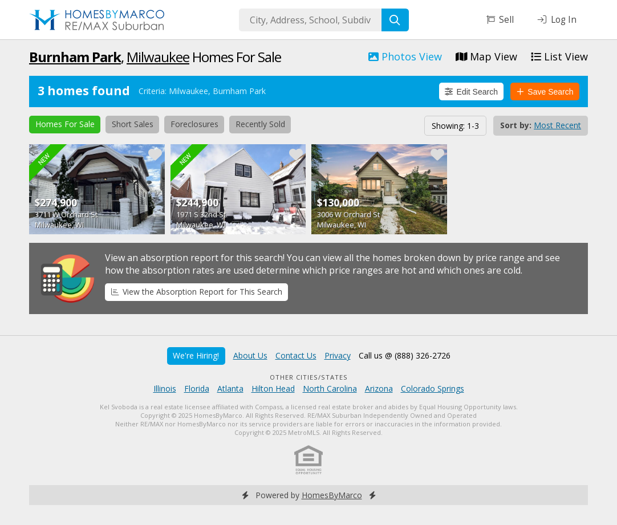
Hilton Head (273, 388)
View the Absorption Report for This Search (196, 291)
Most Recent (557, 125)
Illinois (164, 388)
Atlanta (230, 388)
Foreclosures (194, 124)
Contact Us (295, 355)
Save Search (545, 91)
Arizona (379, 388)
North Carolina (330, 388)
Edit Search (471, 91)
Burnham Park (75, 56)
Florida (196, 388)
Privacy (337, 355)
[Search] (395, 20)
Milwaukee (158, 56)
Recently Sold (260, 124)
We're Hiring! (196, 355)
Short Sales (132, 124)
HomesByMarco (332, 495)
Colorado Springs (432, 388)
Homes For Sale (65, 124)
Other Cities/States (309, 377)
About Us (250, 355)
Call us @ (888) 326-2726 (404, 355)
